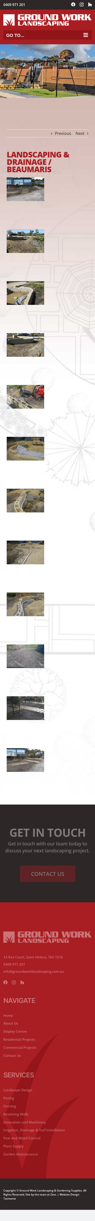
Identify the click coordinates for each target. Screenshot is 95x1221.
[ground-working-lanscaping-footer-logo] (47, 933)
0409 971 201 (14, 4)
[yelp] (22, 982)
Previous (63, 133)
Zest (53, 1194)
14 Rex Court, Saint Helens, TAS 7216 (33, 957)
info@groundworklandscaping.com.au (33, 971)
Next (80, 133)
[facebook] (5, 982)
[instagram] (14, 982)
